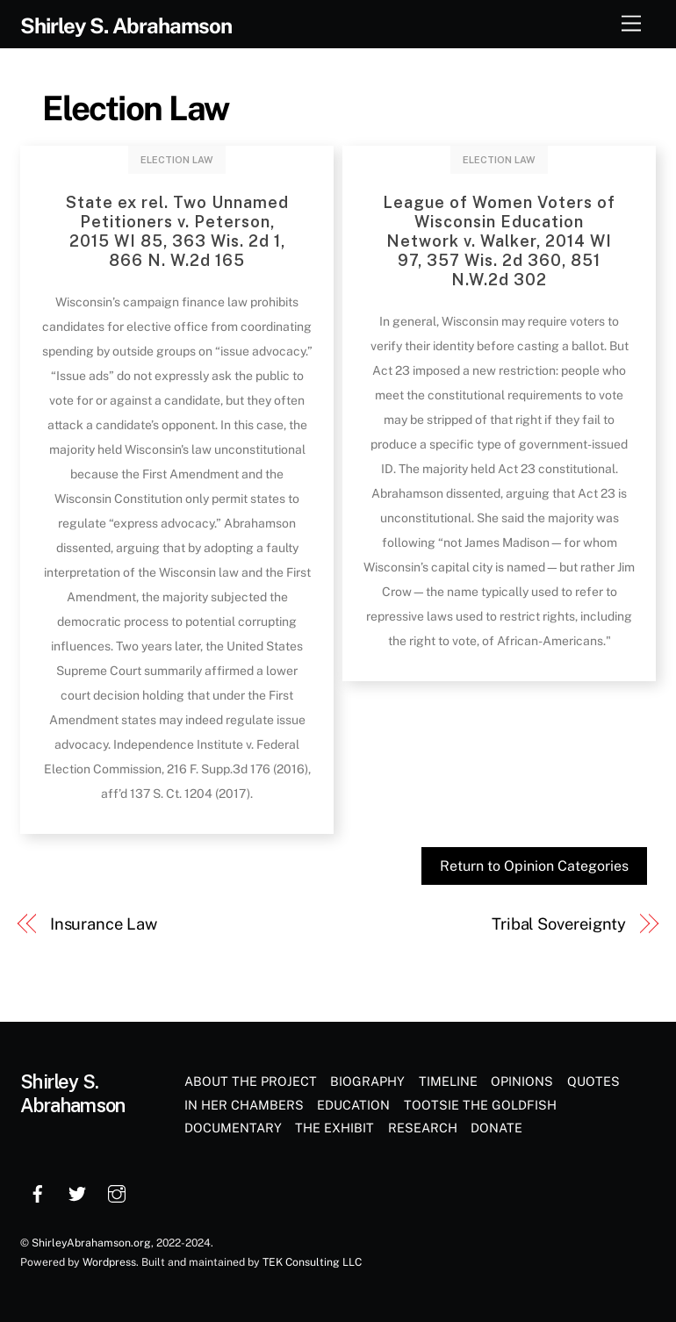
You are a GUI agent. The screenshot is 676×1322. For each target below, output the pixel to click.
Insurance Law (103, 924)
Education (353, 1104)
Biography (367, 1081)
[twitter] (77, 1191)
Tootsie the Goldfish (480, 1104)
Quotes (593, 1081)
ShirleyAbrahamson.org (91, 1242)
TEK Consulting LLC (312, 1261)
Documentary (233, 1127)
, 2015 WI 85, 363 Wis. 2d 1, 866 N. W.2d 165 (177, 231)
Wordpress (109, 1261)
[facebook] (37, 1191)
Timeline (448, 1081)
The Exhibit (334, 1127)
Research (422, 1127)
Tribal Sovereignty (559, 924)
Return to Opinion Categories (534, 866)
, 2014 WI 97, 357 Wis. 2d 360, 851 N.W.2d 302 (499, 241)
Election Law (135, 108)
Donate (496, 1127)
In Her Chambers (244, 1104)
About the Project (250, 1081)
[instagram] (116, 1191)
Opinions (522, 1081)
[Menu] (631, 24)
